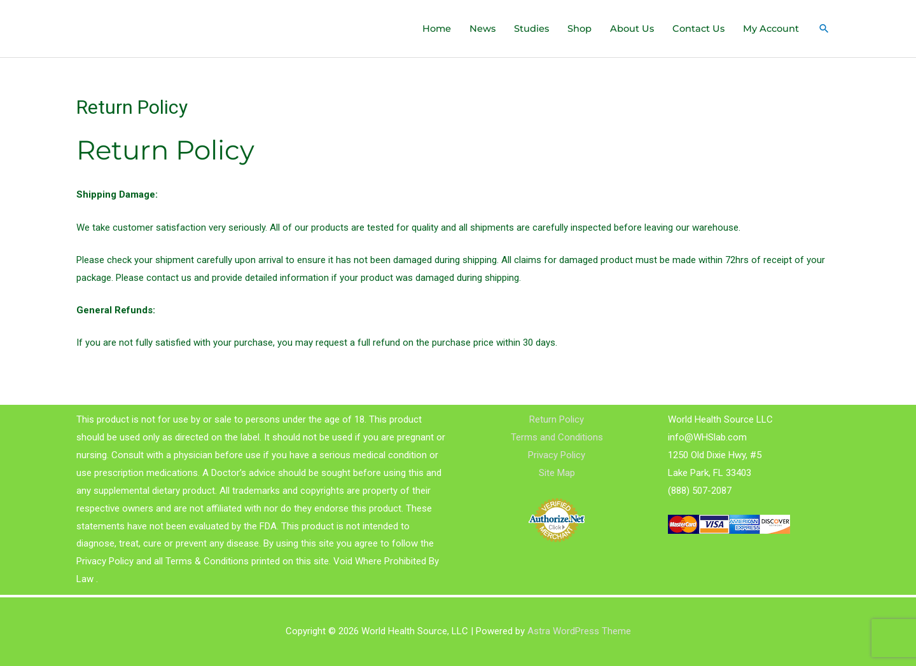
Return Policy (556, 420)
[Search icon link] (823, 28)
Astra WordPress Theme (579, 631)
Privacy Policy (556, 455)
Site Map (557, 473)
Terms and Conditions (557, 437)
